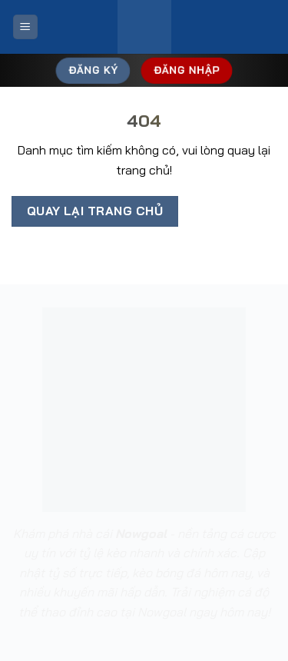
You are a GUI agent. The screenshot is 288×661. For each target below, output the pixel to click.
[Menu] (25, 27)
